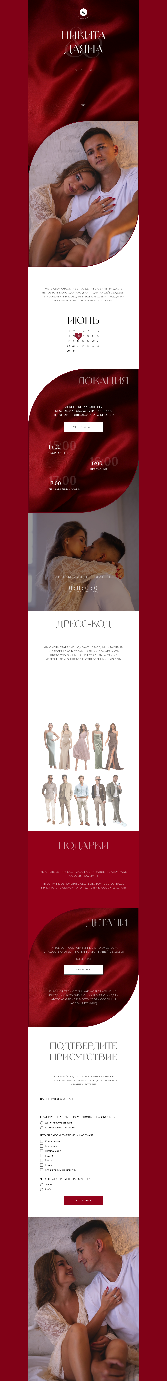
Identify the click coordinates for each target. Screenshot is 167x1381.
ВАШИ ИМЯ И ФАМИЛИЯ (57, 1098)
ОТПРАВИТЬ (83, 1200)
